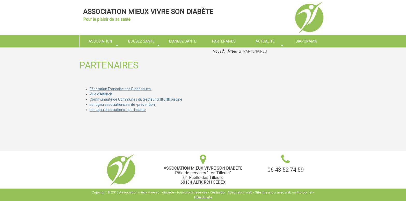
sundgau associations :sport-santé (118, 110)
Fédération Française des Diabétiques (120, 89)
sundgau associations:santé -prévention (123, 104)
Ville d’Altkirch (101, 94)
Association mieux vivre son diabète (148, 12)
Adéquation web (239, 192)
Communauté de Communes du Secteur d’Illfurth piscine (136, 99)
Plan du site (203, 197)
